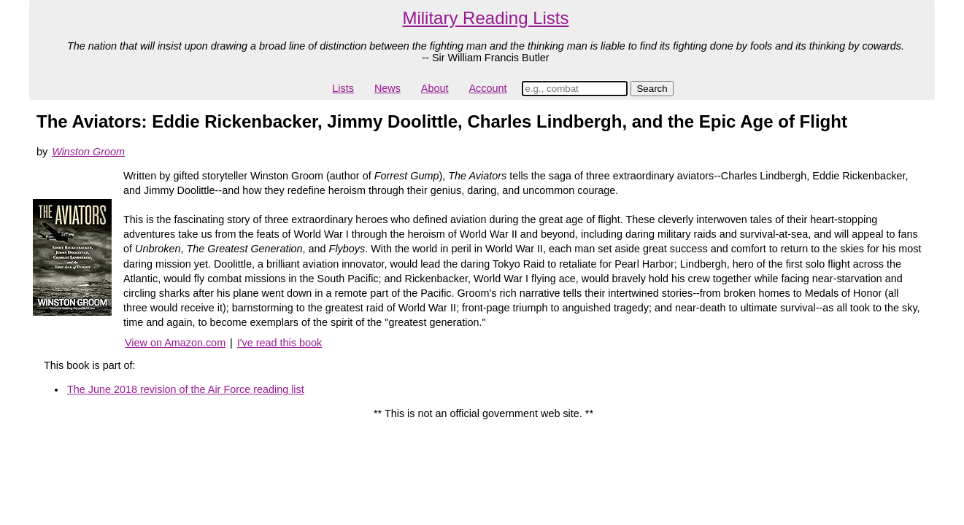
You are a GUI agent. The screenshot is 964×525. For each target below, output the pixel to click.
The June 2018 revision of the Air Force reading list (185, 389)
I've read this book (279, 343)
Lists (343, 88)
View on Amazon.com (175, 343)
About (435, 88)
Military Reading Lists (485, 18)
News (387, 88)
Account (487, 88)
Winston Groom (88, 152)
